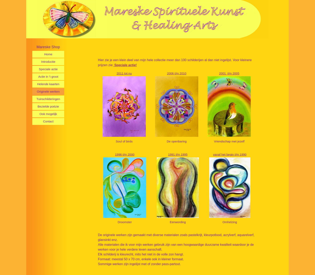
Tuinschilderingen (48, 99)
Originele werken (48, 91)
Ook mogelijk (48, 114)
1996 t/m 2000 (124, 154)
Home (48, 54)
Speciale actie (48, 69)
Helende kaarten (48, 84)
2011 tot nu (124, 73)
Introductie (48, 61)
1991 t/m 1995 (178, 154)
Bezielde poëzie (48, 106)
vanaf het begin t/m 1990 (229, 154)
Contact (48, 121)
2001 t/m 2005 (229, 73)
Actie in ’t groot (48, 76)
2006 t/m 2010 (176, 73)
